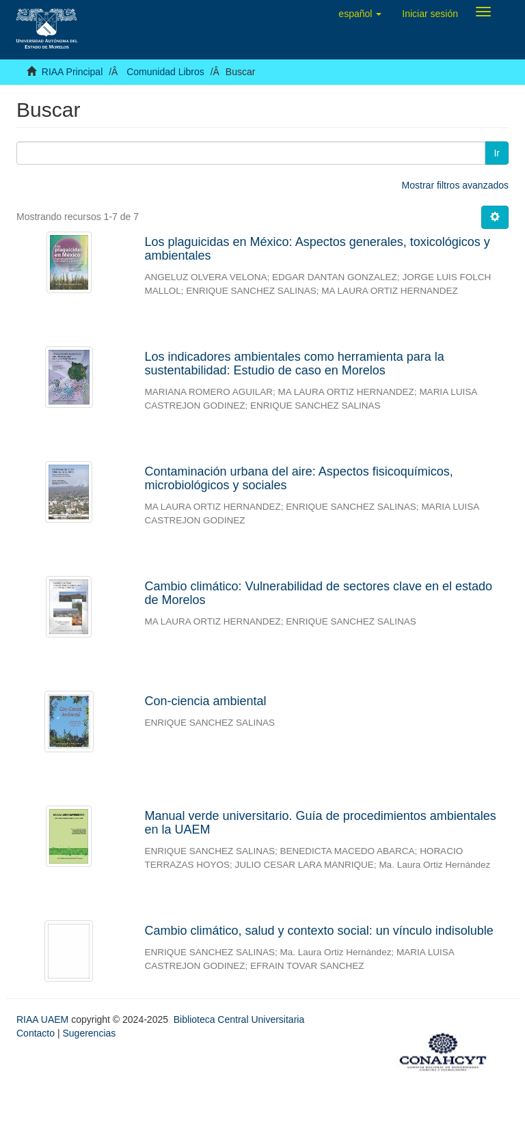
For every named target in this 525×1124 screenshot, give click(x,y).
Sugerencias (89, 1033)
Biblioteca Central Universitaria (239, 1019)
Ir (497, 153)
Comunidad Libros (165, 71)
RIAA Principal (72, 71)
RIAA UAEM (43, 1019)
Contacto (35, 1033)
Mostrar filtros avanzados (455, 185)
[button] (360, 13)
